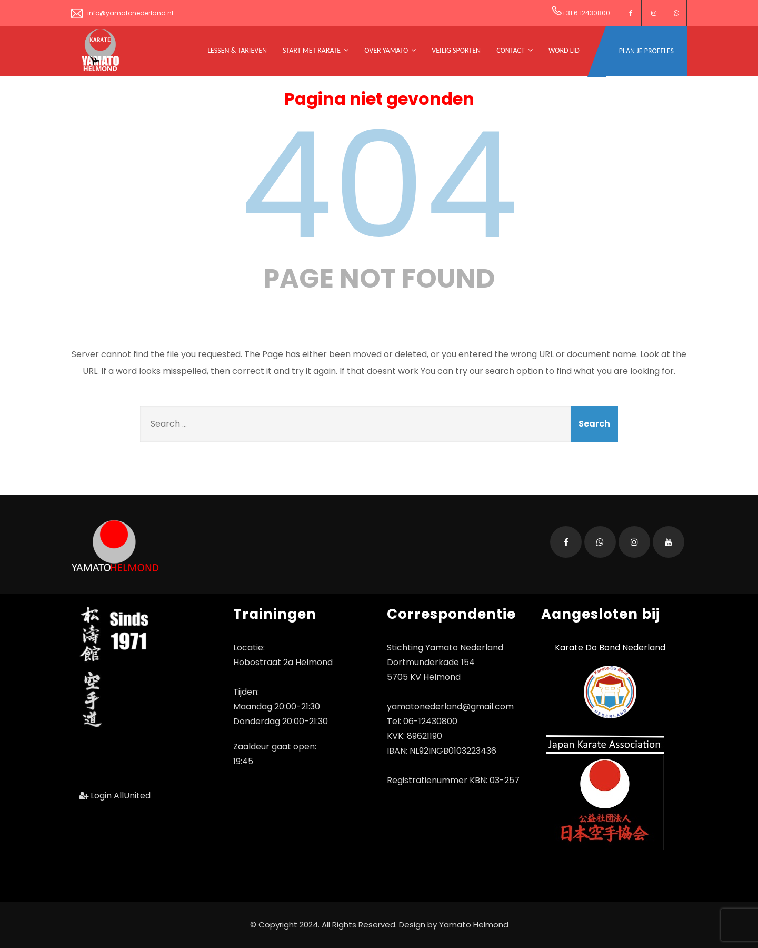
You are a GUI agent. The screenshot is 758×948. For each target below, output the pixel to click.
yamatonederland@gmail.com (450, 706)
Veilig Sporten (456, 50)
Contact (514, 50)
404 (379, 185)
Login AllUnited (115, 795)
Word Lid (564, 50)
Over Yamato (390, 50)
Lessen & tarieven (237, 50)
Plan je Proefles (646, 50)
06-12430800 (430, 721)
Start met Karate (315, 50)
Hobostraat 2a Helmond (283, 662)
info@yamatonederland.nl (122, 12)
